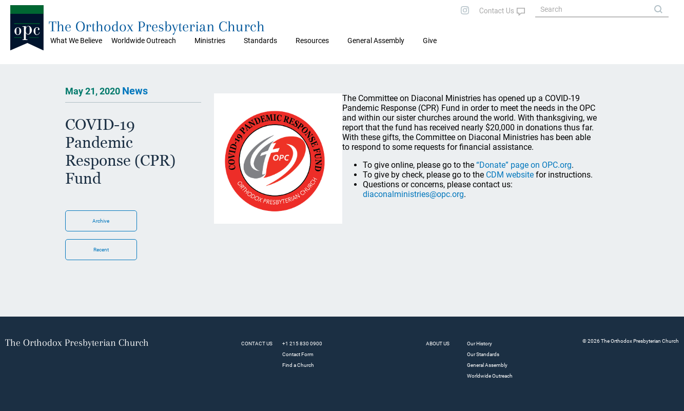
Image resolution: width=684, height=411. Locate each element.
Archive (100, 221)
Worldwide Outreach (490, 376)
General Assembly (375, 40)
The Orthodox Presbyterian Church (157, 26)
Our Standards (483, 354)
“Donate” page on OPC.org (524, 165)
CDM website (510, 175)
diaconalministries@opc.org (413, 194)
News (135, 91)
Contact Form (298, 354)
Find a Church (298, 365)
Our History (479, 343)
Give (430, 40)
